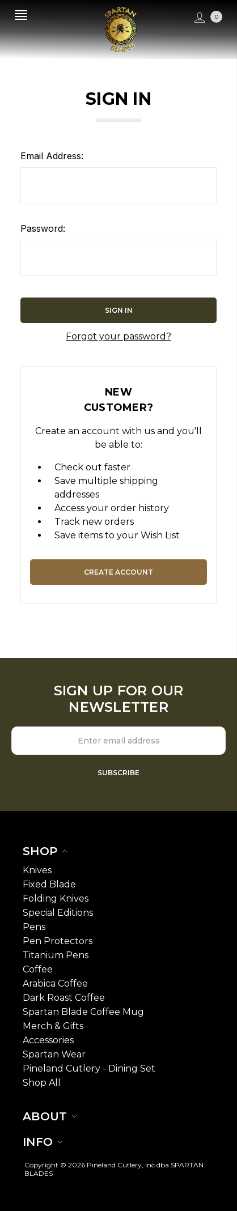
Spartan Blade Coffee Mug (83, 1011)
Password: (42, 228)
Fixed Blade (49, 884)
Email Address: (51, 156)
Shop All (42, 1082)
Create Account (118, 572)
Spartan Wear (54, 1054)
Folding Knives (55, 898)
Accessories (48, 1040)
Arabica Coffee (55, 983)
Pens (34, 926)
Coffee (38, 969)
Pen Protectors (57, 941)
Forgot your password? (118, 336)
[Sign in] (198, 18)
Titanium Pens (55, 955)
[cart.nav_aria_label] (218, 18)
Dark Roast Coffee (64, 997)
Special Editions (58, 912)
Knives (37, 870)
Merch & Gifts (53, 1026)
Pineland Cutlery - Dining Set (89, 1068)
